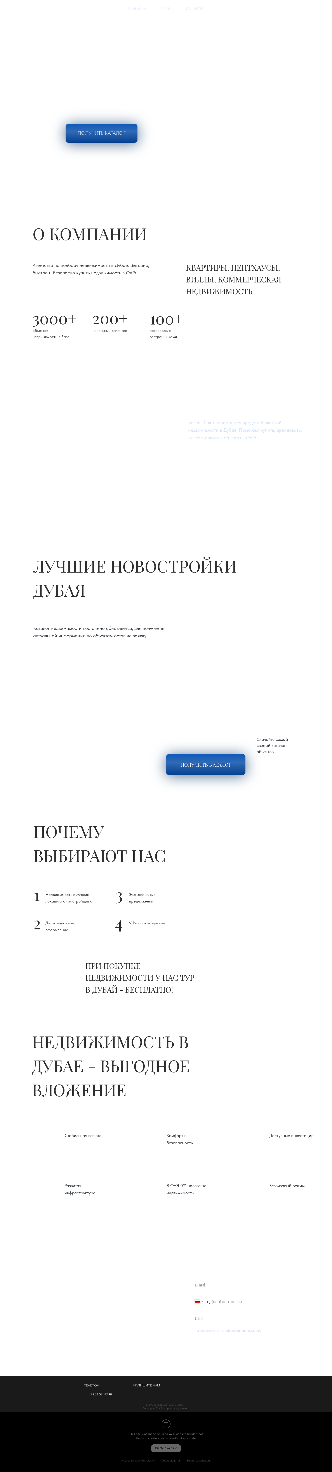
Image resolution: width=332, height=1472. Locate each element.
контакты (194, 8)
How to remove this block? (138, 1460)
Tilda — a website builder (179, 1434)
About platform (170, 1460)
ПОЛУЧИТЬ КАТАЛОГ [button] (102, 133)
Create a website (166, 1448)
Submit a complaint (198, 1460)
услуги (166, 8)
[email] (236, 1285)
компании (137, 8)
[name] (236, 1318)
